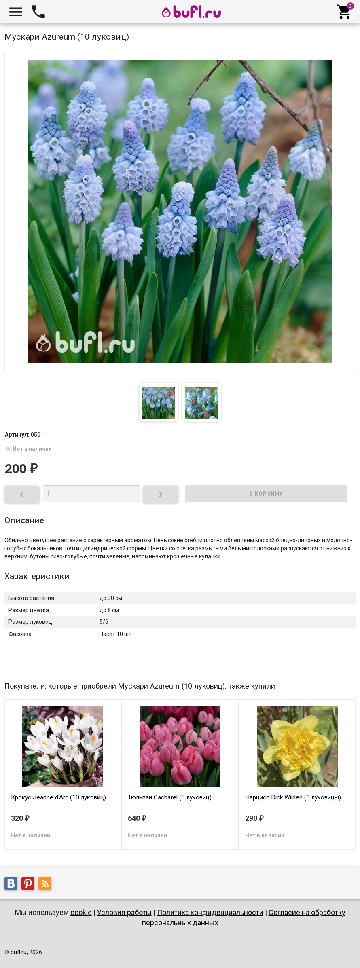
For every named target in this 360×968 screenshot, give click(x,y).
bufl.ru (19, 952)
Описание (24, 520)
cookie (81, 912)
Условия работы (124, 912)
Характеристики (37, 576)
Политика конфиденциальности (210, 912)
